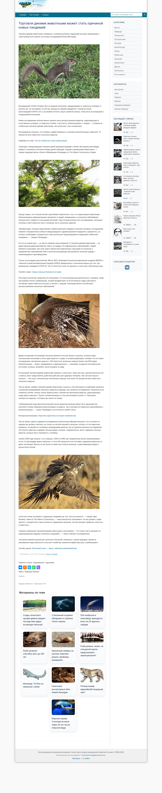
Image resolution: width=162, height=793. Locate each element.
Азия (116, 93)
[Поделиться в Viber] (38, 567)
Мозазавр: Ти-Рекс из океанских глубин (34, 677)
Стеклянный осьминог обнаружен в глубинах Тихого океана (63, 609)
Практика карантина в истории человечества (57, 416)
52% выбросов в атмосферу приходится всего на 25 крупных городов (92, 611)
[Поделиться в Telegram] (29, 567)
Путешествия (120, 39)
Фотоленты (119, 71)
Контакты (76, 758)
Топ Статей (34, 15)
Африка (117, 97)
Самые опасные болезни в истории (46, 272)
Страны (45, 15)
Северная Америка (122, 105)
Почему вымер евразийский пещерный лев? (92, 680)
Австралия (118, 89)
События (48, 554)
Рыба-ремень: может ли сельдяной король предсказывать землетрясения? (92, 644)
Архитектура (119, 47)
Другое (117, 67)
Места (117, 28)
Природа (54, 554)
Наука (116, 51)
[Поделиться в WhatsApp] (34, 567)
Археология (119, 63)
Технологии (119, 35)
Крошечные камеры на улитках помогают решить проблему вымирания (63, 646)
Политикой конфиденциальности (93, 755)
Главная (22, 15)
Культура (118, 59)
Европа (117, 101)
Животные (118, 55)
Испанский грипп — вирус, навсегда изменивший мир (54, 548)
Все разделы (119, 74)
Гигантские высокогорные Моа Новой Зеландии (63, 680)
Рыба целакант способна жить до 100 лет (34, 645)
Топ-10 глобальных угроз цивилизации (51, 141)
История (117, 43)
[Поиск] (144, 15)
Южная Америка (121, 109)
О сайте (86, 758)
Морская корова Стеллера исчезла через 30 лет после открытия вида (63, 714)
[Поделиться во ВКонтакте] (20, 567)
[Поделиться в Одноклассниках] (25, 567)
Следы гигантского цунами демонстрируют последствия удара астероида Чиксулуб (34, 611)
